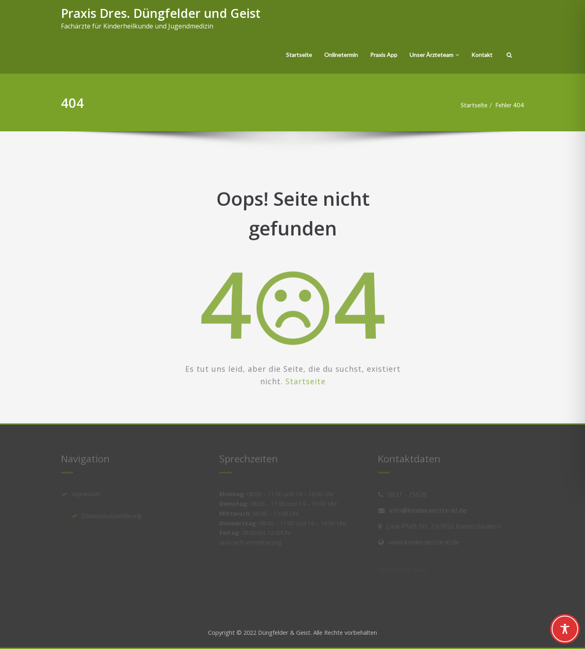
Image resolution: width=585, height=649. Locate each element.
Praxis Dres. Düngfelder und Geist (160, 13)
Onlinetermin (341, 54)
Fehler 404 (512, 105)
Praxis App (383, 54)
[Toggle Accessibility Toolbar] (565, 629)
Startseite (299, 54)
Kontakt (481, 54)
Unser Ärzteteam (434, 54)
